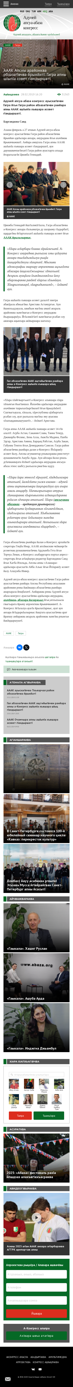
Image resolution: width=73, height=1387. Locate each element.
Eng (28, 11)
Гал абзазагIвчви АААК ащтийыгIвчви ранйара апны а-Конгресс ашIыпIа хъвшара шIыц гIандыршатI (36, 707)
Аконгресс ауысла (17, 1357)
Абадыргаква (38, 1357)
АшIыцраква (11, 94)
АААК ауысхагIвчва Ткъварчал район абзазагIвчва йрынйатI (30, 692)
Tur (33, 11)
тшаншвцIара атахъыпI (19, 662)
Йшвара (36, 1314)
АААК (8, 45)
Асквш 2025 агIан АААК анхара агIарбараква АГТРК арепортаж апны (35, 1248)
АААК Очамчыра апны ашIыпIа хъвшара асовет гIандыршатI (32, 721)
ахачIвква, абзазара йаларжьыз (23, 600)
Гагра (17, 45)
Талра (48, 4)
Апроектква (23, 1362)
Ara (51, 11)
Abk (39, 11)
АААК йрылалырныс (17, 238)
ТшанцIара (63, 4)
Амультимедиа (57, 1357)
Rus (22, 11)
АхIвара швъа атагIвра (36, 1336)
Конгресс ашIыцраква (46, 1362)
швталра (50, 657)
